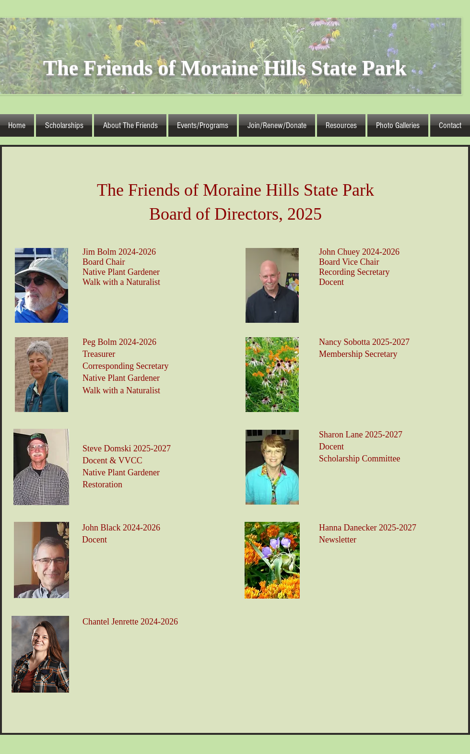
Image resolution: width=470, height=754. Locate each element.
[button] (130, 125)
